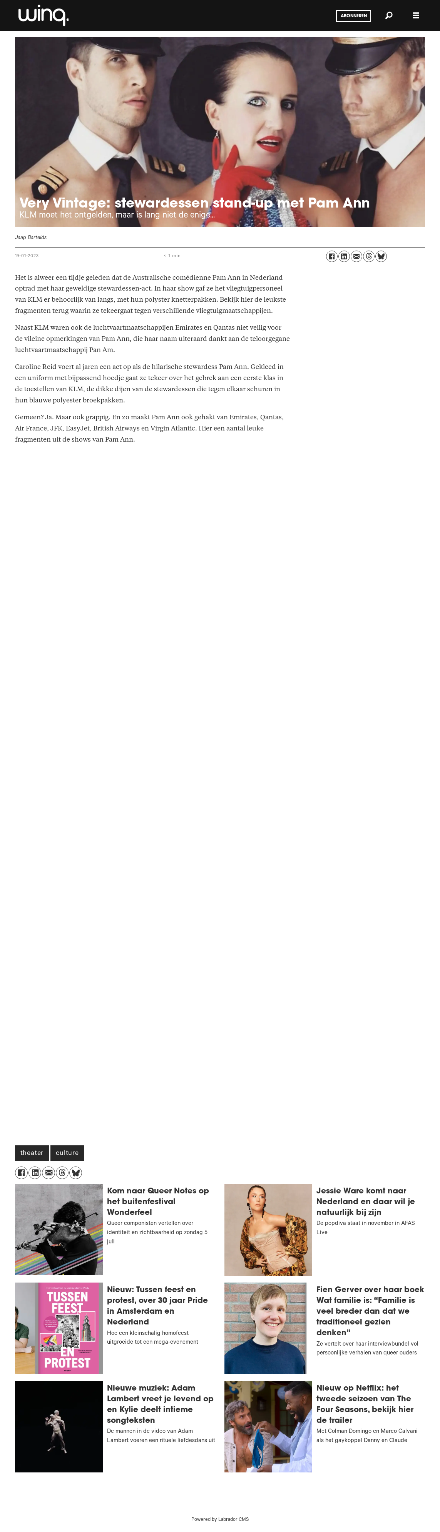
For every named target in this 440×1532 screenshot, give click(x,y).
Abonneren (354, 16)
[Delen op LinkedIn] (344, 256)
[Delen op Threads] (369, 256)
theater (32, 1154)
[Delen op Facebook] (332, 256)
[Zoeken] (389, 15)
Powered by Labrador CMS (220, 1520)
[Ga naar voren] (43, 15)
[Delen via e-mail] (356, 256)
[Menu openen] (416, 15)
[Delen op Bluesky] (381, 256)
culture (67, 1154)
